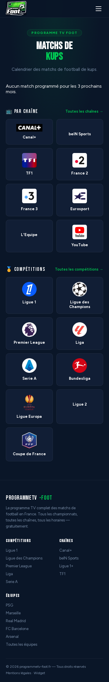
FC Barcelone (17, 629)
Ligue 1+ (66, 566)
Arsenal (12, 636)
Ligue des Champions (24, 558)
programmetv (29, 497)
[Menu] (98, 9)
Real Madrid (16, 621)
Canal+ (65, 550)
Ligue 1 (11, 550)
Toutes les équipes (21, 644)
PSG (9, 605)
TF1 (62, 574)
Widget (39, 673)
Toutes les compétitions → (79, 269)
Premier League (19, 566)
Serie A (12, 582)
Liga (9, 574)
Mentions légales (18, 673)
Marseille (13, 613)
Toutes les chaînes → (84, 111)
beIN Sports (68, 558)
